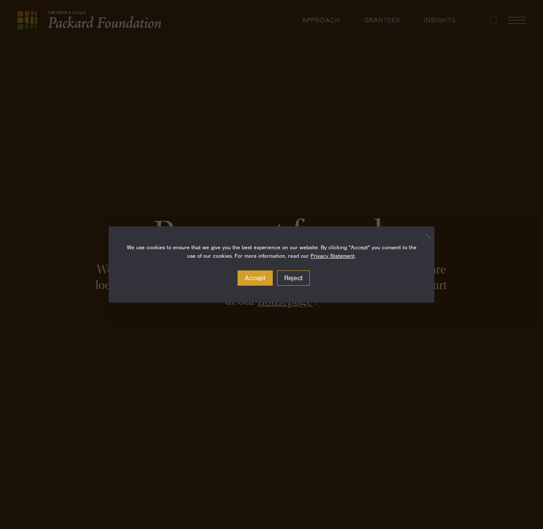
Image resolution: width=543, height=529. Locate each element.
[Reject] (424, 236)
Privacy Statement (333, 255)
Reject (293, 278)
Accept (255, 278)
